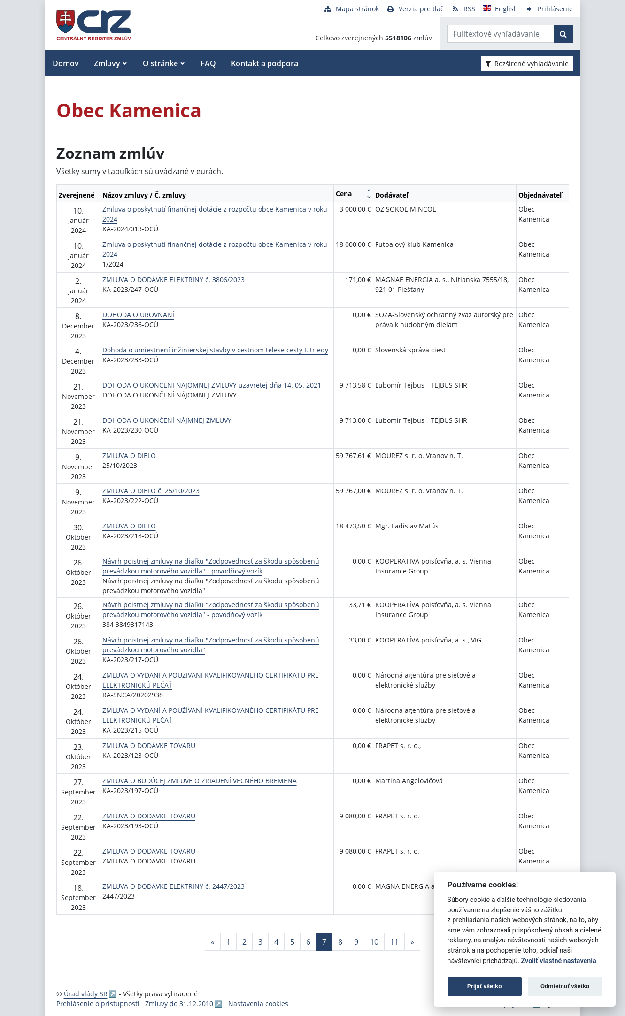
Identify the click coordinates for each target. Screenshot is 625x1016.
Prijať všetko (484, 986)
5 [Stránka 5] (292, 942)
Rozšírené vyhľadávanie (527, 63)
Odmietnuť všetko (564, 986)
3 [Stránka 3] (260, 942)
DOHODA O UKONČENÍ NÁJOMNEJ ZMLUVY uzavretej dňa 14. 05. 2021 (211, 385)
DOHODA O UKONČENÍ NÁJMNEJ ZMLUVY (166, 420)
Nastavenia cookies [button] (258, 1003)
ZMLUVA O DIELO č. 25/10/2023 (151, 490)
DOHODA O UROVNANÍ (138, 314)
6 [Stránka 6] (308, 942)
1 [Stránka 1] (228, 942)
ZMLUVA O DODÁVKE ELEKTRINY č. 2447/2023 (173, 886)
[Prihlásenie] (549, 8)
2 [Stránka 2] (244, 942)
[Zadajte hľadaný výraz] (500, 34)
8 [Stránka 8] (340, 942)
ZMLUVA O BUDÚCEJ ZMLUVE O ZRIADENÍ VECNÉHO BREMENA (199, 780)
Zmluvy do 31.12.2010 (179, 1003)
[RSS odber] (463, 8)
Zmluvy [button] (107, 63)
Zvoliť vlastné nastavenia (558, 961)
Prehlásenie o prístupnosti (97, 1003)
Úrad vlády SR (86, 993)
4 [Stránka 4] (276, 942)
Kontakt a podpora (264, 63)
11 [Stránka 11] (394, 942)
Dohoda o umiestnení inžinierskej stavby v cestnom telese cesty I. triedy (215, 349)
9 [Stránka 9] (356, 942)
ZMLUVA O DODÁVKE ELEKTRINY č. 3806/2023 (173, 279)
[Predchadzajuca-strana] (213, 942)
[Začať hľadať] (563, 34)
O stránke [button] (160, 63)
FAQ (208, 63)
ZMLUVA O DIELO (129, 455)
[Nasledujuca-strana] (412, 942)
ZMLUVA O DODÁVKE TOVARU (148, 745)
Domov (66, 63)
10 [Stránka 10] (374, 942)
